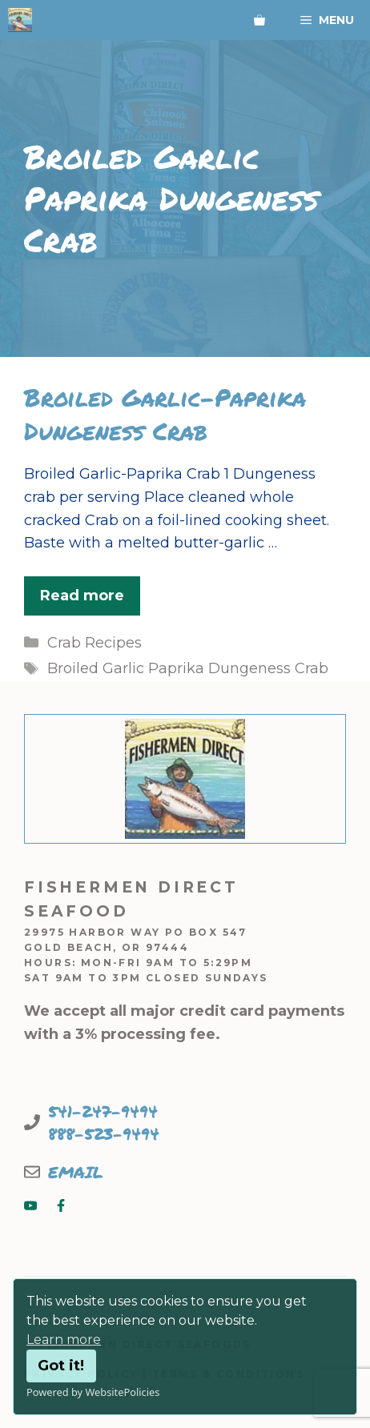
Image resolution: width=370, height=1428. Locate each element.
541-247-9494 (103, 1111)
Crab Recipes (94, 643)
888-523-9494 (103, 1133)
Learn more (63, 1339)
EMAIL (75, 1172)
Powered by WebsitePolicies (92, 1392)
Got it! (61, 1365)
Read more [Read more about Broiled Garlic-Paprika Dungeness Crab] (82, 595)
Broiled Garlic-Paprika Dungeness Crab (165, 414)
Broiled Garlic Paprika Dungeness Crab (187, 668)
